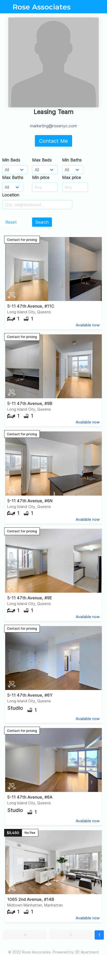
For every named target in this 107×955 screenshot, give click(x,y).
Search (42, 222)
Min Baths (72, 160)
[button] (25, 935)
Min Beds (11, 160)
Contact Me (53, 141)
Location (10, 194)
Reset (11, 222)
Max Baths (12, 177)
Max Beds (42, 160)
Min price (40, 177)
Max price (71, 177)
